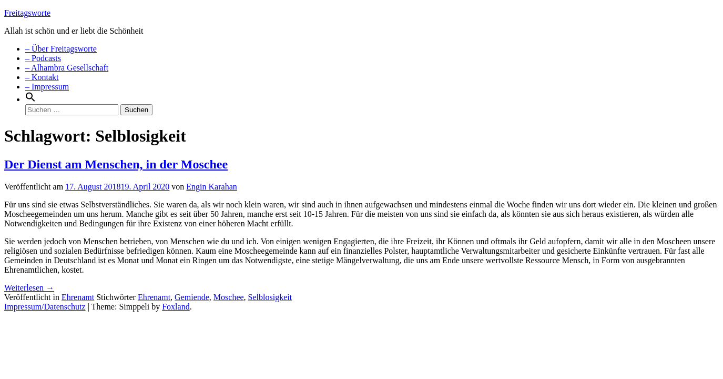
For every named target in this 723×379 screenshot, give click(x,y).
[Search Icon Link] (30, 99)
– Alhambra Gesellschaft (66, 67)
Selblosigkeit (270, 297)
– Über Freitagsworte (61, 48)
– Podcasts (43, 58)
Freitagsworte (27, 12)
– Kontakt (42, 77)
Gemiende (192, 297)
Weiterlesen (29, 287)
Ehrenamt (78, 297)
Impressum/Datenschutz (45, 306)
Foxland (175, 306)
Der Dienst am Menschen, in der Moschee (116, 164)
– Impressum (47, 86)
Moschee (228, 297)
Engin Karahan (211, 186)
